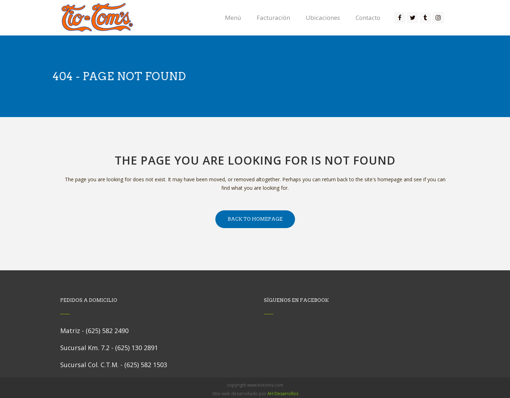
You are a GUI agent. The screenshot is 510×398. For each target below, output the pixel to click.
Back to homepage (255, 219)
